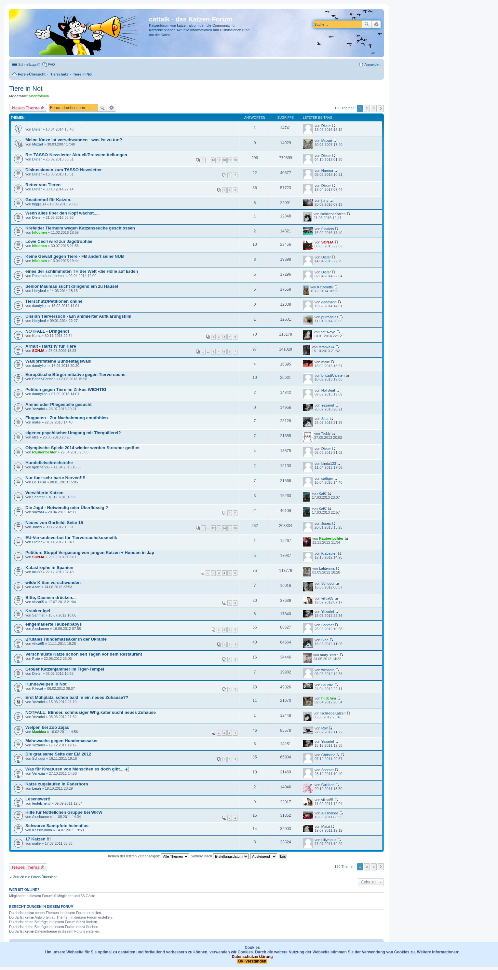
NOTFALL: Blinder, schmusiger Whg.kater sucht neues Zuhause (90, 712)
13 (219, 528)
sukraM (38, 512)
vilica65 (38, 602)
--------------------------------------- (53, 124)
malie (325, 362)
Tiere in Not (26, 88)
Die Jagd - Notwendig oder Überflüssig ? (66, 507)
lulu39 (37, 572)
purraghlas (329, 317)
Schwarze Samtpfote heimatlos (56, 825)
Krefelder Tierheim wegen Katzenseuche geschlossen (80, 228)
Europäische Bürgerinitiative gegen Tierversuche (75, 374)
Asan (36, 587)
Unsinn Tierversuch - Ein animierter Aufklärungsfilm (78, 316)
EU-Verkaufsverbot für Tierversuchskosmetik (71, 537)
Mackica (39, 732)
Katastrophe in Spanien (49, 567)
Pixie (36, 658)
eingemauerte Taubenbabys (53, 624)
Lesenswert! (37, 799)
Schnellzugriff (29, 64)
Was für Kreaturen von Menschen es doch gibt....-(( (77, 769)
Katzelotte (325, 287)
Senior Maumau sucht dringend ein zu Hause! (71, 286)
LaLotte (327, 685)
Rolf (324, 728)
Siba (325, 419)
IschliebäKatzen (333, 214)
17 (219, 160)
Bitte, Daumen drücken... (50, 597)
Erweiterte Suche (376, 24)
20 (235, 160)
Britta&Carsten (44, 379)
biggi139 (39, 204)
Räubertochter (44, 452)
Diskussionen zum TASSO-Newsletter (63, 169)
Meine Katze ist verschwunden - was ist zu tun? (73, 139)
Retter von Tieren (43, 184)
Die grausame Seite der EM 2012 (58, 754)
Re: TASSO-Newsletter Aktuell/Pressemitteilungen (76, 154)
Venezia (38, 773)
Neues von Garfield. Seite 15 (54, 522)
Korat (36, 336)
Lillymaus (328, 840)
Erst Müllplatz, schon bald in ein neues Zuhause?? (76, 697)
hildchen (39, 232)
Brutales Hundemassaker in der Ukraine (66, 639)
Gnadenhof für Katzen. (48, 199)
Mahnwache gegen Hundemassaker (61, 740)
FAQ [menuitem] (51, 64)
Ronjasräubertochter (48, 276)
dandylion (39, 306)
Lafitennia (327, 568)
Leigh (36, 788)
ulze (35, 437)
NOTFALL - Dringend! (47, 331)
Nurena (327, 171)
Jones (37, 527)
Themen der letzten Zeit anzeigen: (147, 856)
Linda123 (328, 463)
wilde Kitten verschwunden (53, 582)
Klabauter (329, 553)
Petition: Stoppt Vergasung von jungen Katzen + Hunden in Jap (89, 552)
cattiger (327, 478)
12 (213, 528)
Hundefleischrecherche (49, 462)
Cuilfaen (327, 785)
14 (224, 528)
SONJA (327, 242)
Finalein (327, 229)
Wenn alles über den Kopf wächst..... (62, 213)
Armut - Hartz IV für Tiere (50, 346)
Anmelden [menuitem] (372, 64)
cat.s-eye (328, 332)
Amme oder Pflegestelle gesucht (58, 404)
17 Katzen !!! (38, 839)
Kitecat (37, 688)
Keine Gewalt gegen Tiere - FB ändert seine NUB (74, 256)
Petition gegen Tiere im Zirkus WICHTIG (65, 389)
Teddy (325, 434)
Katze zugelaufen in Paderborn (56, 784)
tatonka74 (326, 347)
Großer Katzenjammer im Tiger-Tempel (64, 669)
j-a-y (324, 200)
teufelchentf (41, 803)
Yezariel (38, 409)
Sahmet (38, 497)
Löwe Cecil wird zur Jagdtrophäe (58, 241)
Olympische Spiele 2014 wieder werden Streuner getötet (82, 447)
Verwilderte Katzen (44, 492)
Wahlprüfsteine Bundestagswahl (58, 361)
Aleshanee (40, 628)
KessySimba (42, 830)
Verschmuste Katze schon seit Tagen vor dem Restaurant (83, 654)
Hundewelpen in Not (46, 684)
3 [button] (374, 108)
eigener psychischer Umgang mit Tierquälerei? (73, 432)
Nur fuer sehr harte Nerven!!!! (55, 477)
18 (224, 160)
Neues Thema (26, 108)
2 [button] (367, 108)
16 (213, 160)
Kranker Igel (37, 610)
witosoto (327, 670)
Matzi (325, 826)
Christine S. (330, 755)
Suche (367, 24)
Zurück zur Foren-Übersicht (35, 877)
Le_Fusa (39, 482)
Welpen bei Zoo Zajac (47, 727)
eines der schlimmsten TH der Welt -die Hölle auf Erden (81, 271)
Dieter (37, 129)
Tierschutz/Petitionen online (54, 301)
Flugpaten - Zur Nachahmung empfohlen (66, 417)
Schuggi (327, 583)
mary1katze (329, 655)
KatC (323, 493)
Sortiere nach (219, 856)
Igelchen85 (41, 467)
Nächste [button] (381, 108)
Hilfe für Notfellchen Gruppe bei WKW (63, 812)
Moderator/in (39, 96)
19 (229, 160)
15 (229, 528)
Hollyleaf (39, 291)
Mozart (37, 144)
